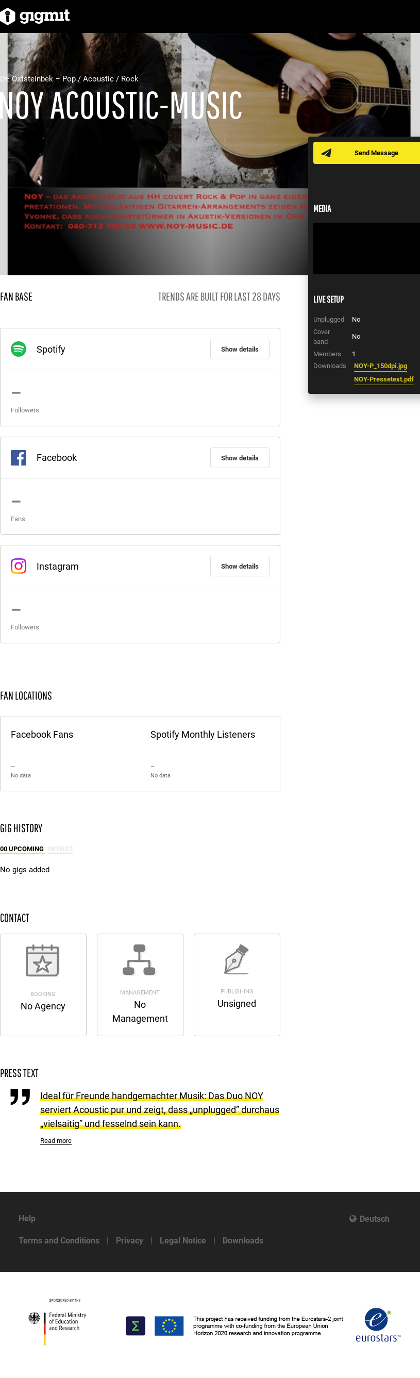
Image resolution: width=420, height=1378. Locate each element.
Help (27, 1218)
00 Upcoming (22, 849)
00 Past (60, 849)
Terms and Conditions (59, 1241)
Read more (56, 1140)
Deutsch (375, 1219)
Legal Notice (183, 1241)
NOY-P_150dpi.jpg (380, 366)
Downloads (243, 1241)
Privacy (129, 1241)
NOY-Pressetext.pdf (384, 379)
